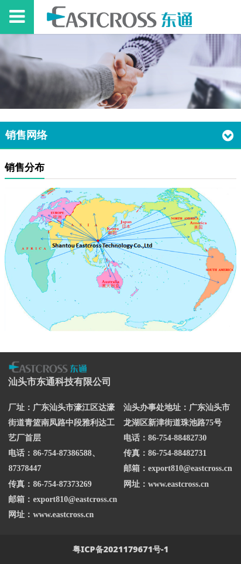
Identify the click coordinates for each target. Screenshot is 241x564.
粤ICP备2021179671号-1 (120, 549)
